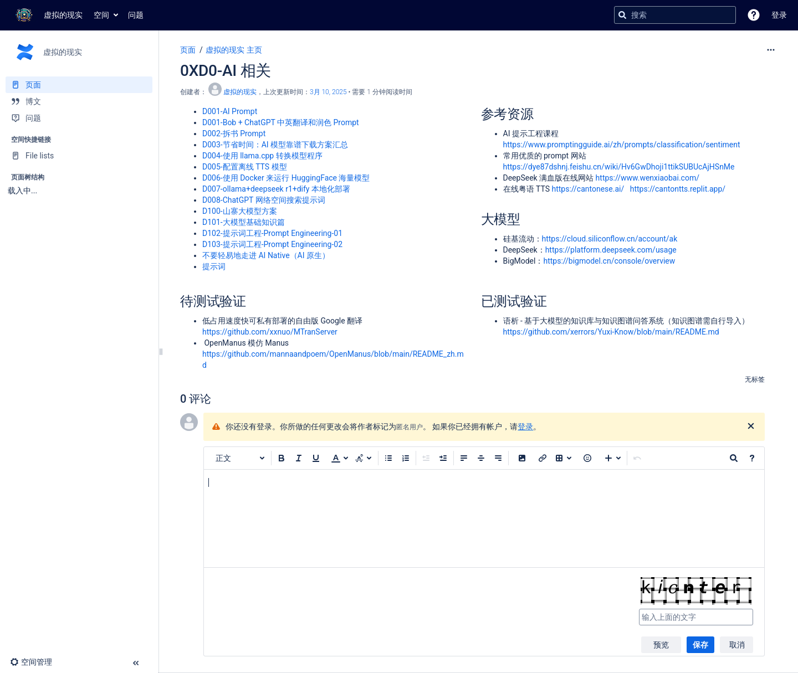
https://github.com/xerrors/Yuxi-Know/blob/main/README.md (611, 331)
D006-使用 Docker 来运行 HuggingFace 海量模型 (286, 177)
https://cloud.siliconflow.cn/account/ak (610, 238)
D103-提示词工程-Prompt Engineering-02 (272, 244)
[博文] (79, 101)
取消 (737, 644)
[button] (753, 15)
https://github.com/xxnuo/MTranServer (269, 331)
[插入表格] (563, 458)
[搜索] (622, 15)
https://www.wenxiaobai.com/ (647, 177)
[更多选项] (770, 50)
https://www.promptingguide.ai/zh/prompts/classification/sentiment (621, 144)
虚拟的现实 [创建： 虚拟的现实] (240, 92)
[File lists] (79, 155)
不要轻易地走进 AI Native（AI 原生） (266, 255)
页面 (188, 49)
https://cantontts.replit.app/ (677, 188)
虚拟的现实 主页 (234, 49)
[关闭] (750, 426)
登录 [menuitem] (779, 15)
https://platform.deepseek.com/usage (611, 249)
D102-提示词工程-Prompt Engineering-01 (272, 233)
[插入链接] (542, 458)
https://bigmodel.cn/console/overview (609, 260)
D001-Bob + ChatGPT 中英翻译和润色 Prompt (280, 122)
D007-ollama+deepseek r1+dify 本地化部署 (276, 188)
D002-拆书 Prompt (233, 133)
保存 (700, 644)
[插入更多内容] (613, 458)
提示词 (214, 266)
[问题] (79, 118)
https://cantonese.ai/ (587, 188)
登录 (525, 426)
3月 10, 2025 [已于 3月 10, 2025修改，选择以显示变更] (328, 92)
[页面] (79, 84)
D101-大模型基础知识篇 (243, 222)
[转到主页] (47, 15)
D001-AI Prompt (229, 111)
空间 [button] (101, 15)
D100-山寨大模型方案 (239, 211)
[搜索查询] (675, 15)
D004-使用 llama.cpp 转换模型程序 (262, 155)
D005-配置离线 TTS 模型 (244, 166)
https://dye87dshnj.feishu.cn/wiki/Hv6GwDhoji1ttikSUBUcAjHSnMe (619, 166)
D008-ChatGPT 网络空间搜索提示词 (263, 200)
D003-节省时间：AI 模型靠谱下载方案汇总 (275, 144)
